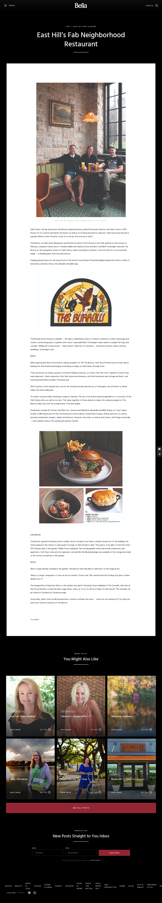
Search (150, 5)
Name (34, 852)
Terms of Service (95, 864)
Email (67, 852)
